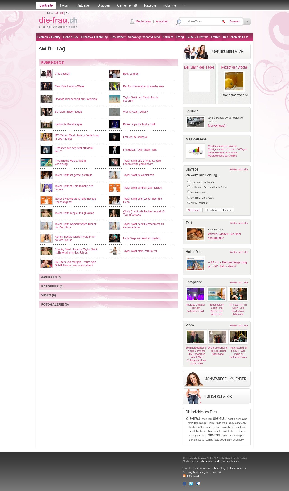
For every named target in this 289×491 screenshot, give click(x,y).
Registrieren (143, 21)
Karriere (168, 37)
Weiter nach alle (239, 169)
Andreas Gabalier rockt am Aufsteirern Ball (195, 307)
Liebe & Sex (70, 37)
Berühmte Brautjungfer (68, 124)
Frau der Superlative (135, 137)
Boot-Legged (131, 73)
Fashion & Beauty (48, 37)
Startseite (46, 5)
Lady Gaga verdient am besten (141, 238)
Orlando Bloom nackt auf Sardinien (76, 99)
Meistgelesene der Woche (222, 146)
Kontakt (216, 472)
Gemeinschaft (127, 5)
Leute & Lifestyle (197, 37)
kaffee (231, 431)
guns (197, 435)
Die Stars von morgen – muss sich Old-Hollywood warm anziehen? (75, 264)
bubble (217, 431)
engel (192, 431)
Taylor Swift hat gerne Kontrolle (73, 175)
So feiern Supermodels (68, 111)
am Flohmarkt (198, 192)
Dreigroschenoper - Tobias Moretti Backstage (218, 350)
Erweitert (235, 21)
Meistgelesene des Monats (223, 152)
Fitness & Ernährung (94, 37)
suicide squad (196, 439)
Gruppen (103, 5)
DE (62, 13)
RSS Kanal (191, 476)
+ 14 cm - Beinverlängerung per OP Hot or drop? (227, 264)
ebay (209, 431)
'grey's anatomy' (237, 423)
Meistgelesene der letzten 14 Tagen (227, 149)
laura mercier (213, 427)
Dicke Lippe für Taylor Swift (139, 124)
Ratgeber (83, 5)
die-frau (193, 418)
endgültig (206, 418)
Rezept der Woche (234, 67)
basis (231, 427)
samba (209, 439)
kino (204, 435)
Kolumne (169, 5)
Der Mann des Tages (199, 67)
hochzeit (200, 431)
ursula (211, 423)
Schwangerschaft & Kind (144, 37)
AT (56, 13)
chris (225, 435)
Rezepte (150, 5)
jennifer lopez (237, 435)
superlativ (238, 439)
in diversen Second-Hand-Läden (209, 187)
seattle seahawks (237, 418)
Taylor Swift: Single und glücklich (74, 213)
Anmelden (162, 21)
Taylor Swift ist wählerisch (138, 175)
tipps (224, 427)
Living (180, 37)
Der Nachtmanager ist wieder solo (143, 86)
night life (240, 427)
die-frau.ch (233, 461)
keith (192, 427)
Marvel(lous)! (217, 125)
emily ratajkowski (197, 423)
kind (225, 431)
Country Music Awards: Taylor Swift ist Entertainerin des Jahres (76, 251)
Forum (65, 5)
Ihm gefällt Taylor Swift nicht (140, 149)
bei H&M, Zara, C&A (202, 197)
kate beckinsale (223, 439)
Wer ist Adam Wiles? (135, 111)
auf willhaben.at (199, 203)
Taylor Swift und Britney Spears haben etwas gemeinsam (142, 162)
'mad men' (221, 423)
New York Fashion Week (69, 86)
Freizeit (215, 37)
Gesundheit (117, 37)
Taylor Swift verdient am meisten (142, 187)
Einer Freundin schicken (196, 468)
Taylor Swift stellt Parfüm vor (140, 251)
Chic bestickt (62, 73)
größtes (200, 427)
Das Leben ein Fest (235, 37)
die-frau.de (220, 461)
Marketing (219, 468)
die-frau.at (207, 461)
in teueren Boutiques (202, 182)
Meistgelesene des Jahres (222, 155)
